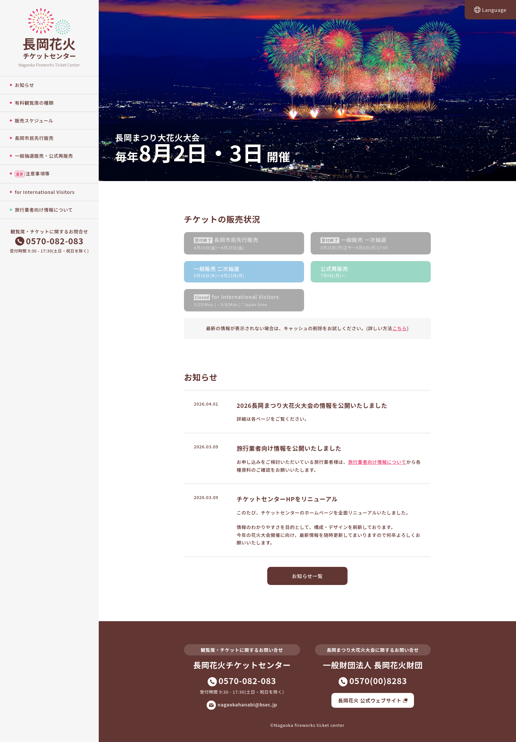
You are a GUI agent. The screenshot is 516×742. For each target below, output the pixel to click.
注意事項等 (32, 173)
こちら (399, 328)
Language (490, 9)
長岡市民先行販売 (34, 138)
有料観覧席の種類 (34, 102)
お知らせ (24, 85)
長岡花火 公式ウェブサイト (372, 700)
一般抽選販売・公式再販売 (44, 155)
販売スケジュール (34, 120)
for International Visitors (45, 192)
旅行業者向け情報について (44, 209)
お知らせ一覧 (307, 575)
